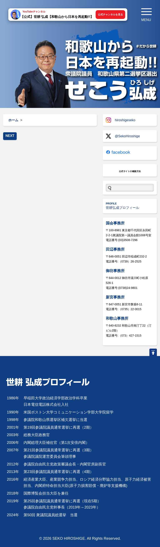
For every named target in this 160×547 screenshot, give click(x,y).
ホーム (13, 120)
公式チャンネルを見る (110, 14)
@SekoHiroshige (123, 136)
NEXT (9, 135)
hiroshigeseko (120, 120)
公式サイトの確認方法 (130, 171)
